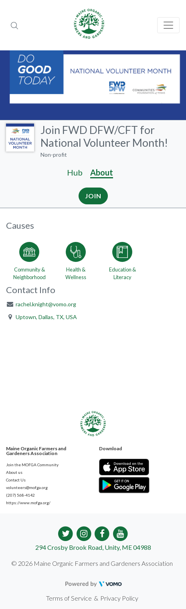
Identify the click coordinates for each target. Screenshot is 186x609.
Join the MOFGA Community (32, 464)
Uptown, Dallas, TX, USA (46, 316)
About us (14, 472)
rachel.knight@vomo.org (46, 304)
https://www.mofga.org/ (28, 502)
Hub (75, 172)
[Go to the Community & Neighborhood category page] (29, 259)
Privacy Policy (119, 598)
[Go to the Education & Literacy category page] (122, 259)
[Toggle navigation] (168, 25)
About (101, 172)
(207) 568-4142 (20, 495)
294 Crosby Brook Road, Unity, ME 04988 (93, 547)
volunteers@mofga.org (27, 487)
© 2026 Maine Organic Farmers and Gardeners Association (92, 563)
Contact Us (16, 479)
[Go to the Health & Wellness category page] (76, 259)
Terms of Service (69, 598)
